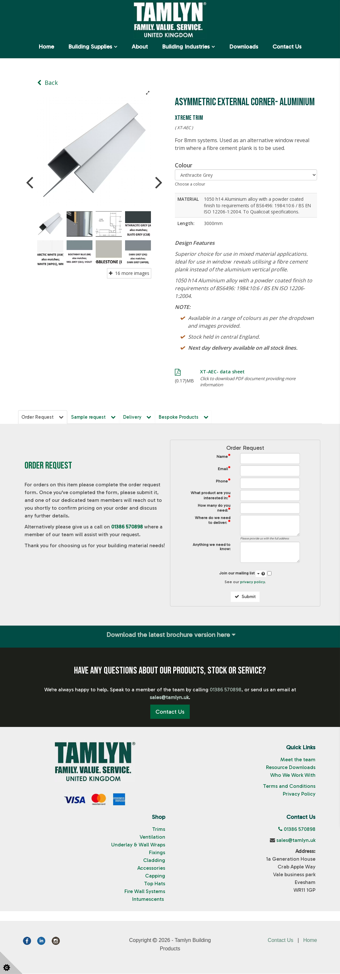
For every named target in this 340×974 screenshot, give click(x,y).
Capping (155, 876)
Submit (245, 597)
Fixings (157, 853)
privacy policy (252, 582)
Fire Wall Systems (144, 892)
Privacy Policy (299, 794)
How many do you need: (214, 508)
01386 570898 (127, 527)
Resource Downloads (290, 768)
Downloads (243, 46)
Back (47, 82)
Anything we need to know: (211, 547)
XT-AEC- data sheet (222, 371)
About (140, 46)
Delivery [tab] (139, 417)
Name (223, 457)
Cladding (154, 860)
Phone (223, 481)
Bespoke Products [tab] (186, 417)
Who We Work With (292, 776)
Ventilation (152, 837)
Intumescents (148, 899)
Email (224, 469)
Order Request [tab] (43, 417)
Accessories (151, 868)
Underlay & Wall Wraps (138, 845)
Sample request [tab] (94, 417)
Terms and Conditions (289, 787)
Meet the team (297, 760)
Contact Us (287, 46)
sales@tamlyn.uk (295, 840)
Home (46, 46)
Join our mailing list (242, 574)
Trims (158, 829)
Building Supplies (90, 46)
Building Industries (186, 46)
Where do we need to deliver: (212, 521)
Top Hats (154, 884)
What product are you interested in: (210, 496)
